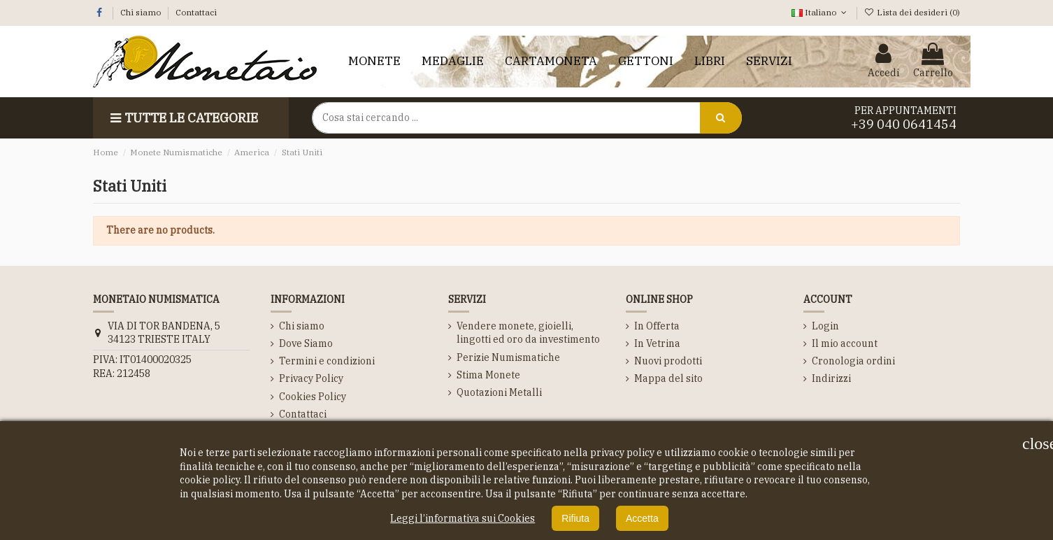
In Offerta (657, 326)
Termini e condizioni (327, 361)
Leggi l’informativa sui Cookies (462, 518)
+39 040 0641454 (904, 124)
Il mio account (845, 343)
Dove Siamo (306, 343)
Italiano (820, 12)
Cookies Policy (312, 396)
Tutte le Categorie (182, 118)
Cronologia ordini (853, 361)
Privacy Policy (311, 378)
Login (825, 326)
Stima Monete (488, 375)
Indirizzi (831, 378)
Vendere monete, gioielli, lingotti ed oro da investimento (528, 333)
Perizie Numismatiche (508, 357)
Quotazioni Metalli (499, 392)
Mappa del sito (668, 378)
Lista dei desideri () (912, 12)
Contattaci (196, 12)
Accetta (642, 518)
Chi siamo (141, 12)
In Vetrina (657, 343)
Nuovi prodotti (668, 361)
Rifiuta (575, 518)
